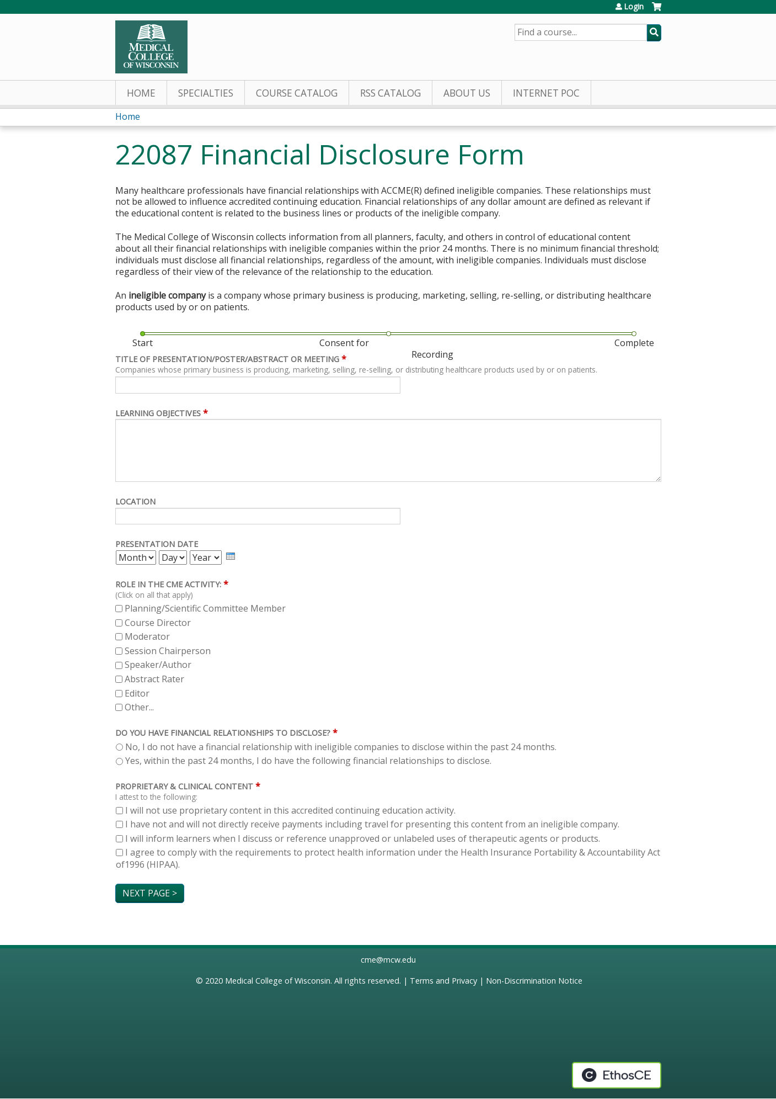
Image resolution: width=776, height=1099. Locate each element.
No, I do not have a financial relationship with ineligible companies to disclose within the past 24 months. (340, 747)
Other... (139, 707)
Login (634, 6)
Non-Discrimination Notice (534, 980)
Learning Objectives (158, 413)
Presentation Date (156, 544)
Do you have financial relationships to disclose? (222, 733)
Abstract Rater (154, 679)
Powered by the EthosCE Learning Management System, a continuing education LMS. (616, 1075)
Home (141, 93)
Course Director (158, 623)
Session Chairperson (168, 651)
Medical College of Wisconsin (277, 980)
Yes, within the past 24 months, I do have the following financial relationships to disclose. (308, 761)
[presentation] (230, 556)
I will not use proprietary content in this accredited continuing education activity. (290, 810)
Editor (137, 693)
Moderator (147, 636)
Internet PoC (546, 93)
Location (135, 501)
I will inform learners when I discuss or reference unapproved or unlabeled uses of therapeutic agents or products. (362, 838)
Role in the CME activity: (168, 584)
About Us (466, 93)
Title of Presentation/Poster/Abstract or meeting (227, 359)
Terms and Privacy (443, 980)
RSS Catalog (390, 93)
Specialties (205, 93)
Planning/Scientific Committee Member (205, 608)
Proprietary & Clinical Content (184, 786)
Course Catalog (297, 93)
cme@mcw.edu (388, 959)
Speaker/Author (158, 665)
